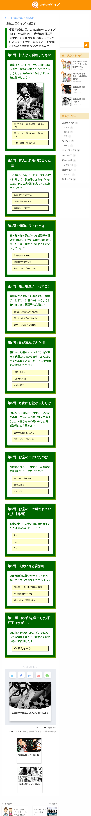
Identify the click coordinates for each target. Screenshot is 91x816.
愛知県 (68, 132)
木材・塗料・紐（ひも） (25, 143)
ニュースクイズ (71, 150)
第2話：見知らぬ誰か (46, 731)
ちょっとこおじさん (23, 478)
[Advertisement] (74, 25)
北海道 (68, 127)
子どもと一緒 (28, 731)
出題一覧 (47, 803)
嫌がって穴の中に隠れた (25, 325)
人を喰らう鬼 (20, 379)
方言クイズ (70, 165)
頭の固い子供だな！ (23, 208)
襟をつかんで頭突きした (25, 600)
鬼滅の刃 (52, 727)
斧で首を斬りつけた (23, 594)
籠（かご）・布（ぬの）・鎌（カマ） (29, 125)
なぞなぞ (68, 141)
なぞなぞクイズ (45, 4)
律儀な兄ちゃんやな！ (24, 201)
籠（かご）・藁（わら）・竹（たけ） (29, 134)
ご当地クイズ (70, 123)
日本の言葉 (69, 160)
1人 (15, 535)
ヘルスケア (69, 155)
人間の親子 (19, 385)
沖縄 (67, 136)
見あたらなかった (22, 255)
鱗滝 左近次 (19, 485)
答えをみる (22, 648)
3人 (15, 548)
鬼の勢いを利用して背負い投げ (28, 587)
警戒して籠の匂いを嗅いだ (26, 312)
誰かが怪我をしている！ (25, 433)
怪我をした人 (20, 372)
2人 (15, 542)
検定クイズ (24, 803)
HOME (46, 798)
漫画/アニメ (69, 170)
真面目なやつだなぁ (23, 195)
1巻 (18, 731)
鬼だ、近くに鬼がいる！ (25, 439)
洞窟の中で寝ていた (23, 262)
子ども (68, 145)
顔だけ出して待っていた (25, 268)
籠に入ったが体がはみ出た (26, 318)
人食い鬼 (18, 491)
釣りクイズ (69, 179)
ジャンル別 (57, 803)
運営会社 (67, 803)
